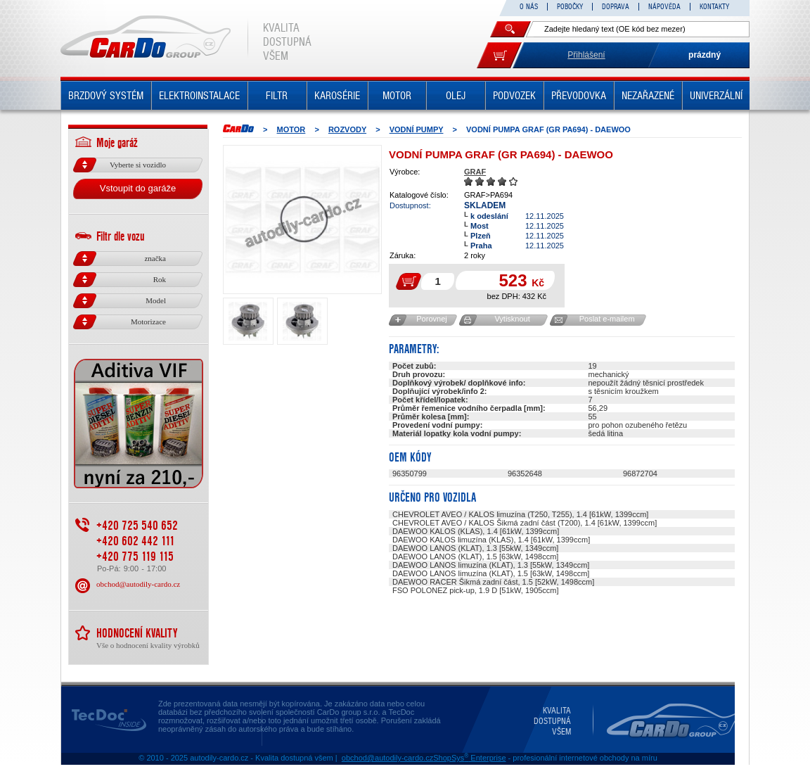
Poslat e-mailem (607, 318)
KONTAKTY (714, 6)
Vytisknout (511, 318)
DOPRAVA (615, 6)
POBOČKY (570, 6)
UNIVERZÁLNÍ (716, 95)
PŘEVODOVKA (578, 95)
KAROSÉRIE (337, 95)
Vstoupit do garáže (138, 188)
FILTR (277, 95)
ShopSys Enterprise (469, 758)
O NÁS (529, 6)
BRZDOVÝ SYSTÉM (105, 95)
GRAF (475, 171)
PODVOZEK (514, 95)
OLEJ (455, 95)
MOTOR (396, 95)
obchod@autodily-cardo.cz (138, 584)
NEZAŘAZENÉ (648, 95)
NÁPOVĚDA (664, 6)
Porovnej (431, 318)
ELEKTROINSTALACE (199, 95)
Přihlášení (586, 55)
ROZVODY (347, 129)
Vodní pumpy (417, 129)
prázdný (704, 55)
